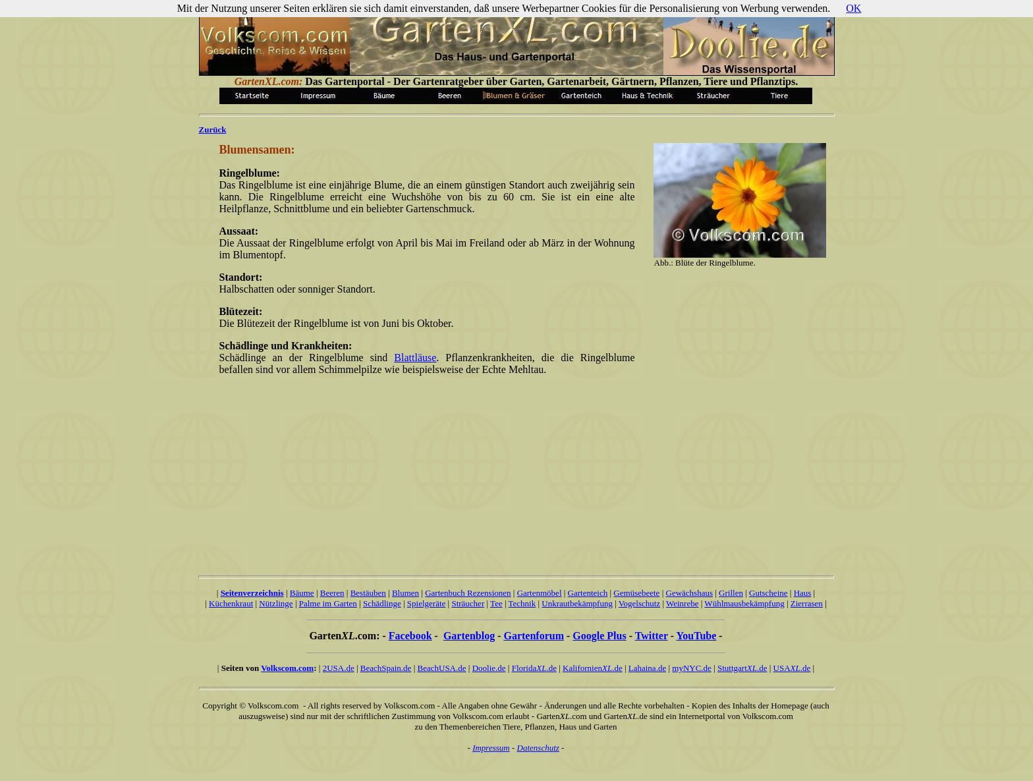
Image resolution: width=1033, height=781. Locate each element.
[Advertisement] (424, 468)
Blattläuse (415, 357)
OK (853, 8)
